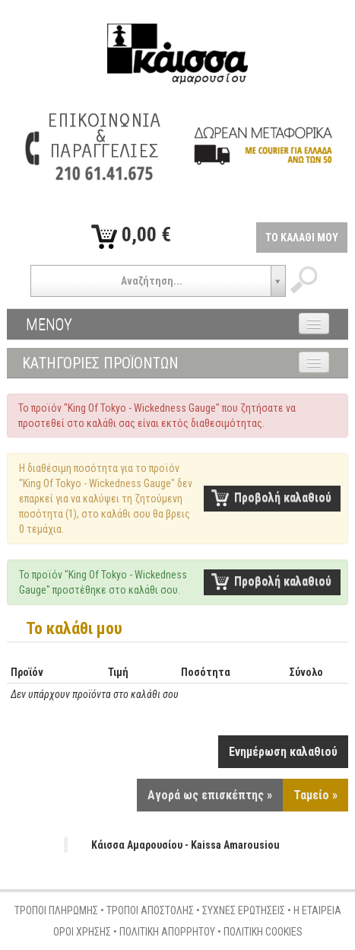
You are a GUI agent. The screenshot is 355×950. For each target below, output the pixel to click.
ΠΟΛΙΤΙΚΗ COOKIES (263, 932)
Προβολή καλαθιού (282, 497)
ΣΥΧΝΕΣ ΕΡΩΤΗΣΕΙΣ (243, 910)
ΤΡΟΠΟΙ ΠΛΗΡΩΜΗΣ (56, 910)
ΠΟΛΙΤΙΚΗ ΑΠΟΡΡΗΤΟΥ (167, 932)
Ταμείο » (315, 795)
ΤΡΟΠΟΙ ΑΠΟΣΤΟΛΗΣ (150, 910)
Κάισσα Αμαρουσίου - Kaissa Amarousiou (185, 845)
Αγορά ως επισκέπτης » (209, 795)
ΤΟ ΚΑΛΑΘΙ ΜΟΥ (301, 237)
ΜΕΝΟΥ (49, 324)
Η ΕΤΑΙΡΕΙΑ (317, 910)
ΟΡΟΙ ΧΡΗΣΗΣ (82, 932)
